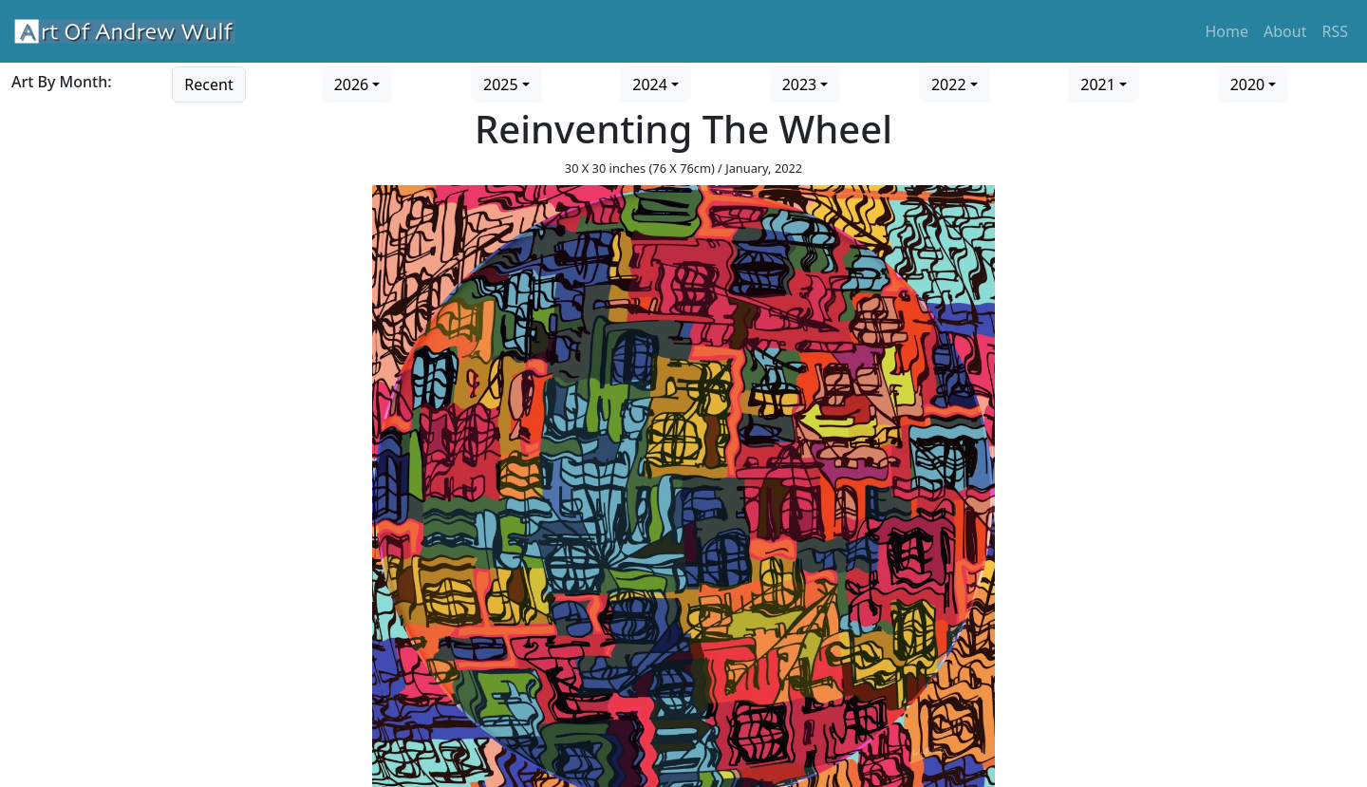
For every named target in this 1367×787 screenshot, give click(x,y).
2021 (1097, 84)
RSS (1334, 31)
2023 (799, 84)
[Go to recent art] (208, 82)
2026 (351, 84)
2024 (649, 84)
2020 (1247, 84)
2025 (500, 84)
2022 (948, 84)
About (1285, 31)
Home (1227, 31)
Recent (208, 84)
